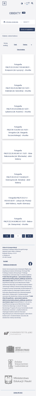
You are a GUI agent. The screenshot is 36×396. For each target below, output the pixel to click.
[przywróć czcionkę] (27, 3)
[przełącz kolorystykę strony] (22, 3)
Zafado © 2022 (18, 393)
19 (30, 236)
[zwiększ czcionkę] (29, 3)
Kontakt (5, 261)
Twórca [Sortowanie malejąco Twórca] (26, 44)
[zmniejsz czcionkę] (25, 3)
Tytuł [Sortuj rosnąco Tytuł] (17, 44)
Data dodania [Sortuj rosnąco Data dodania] (22, 49)
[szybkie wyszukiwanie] (32, 3)
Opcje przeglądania (27, 29)
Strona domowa (11, 22)
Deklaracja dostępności (10, 265)
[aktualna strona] (18, 236)
